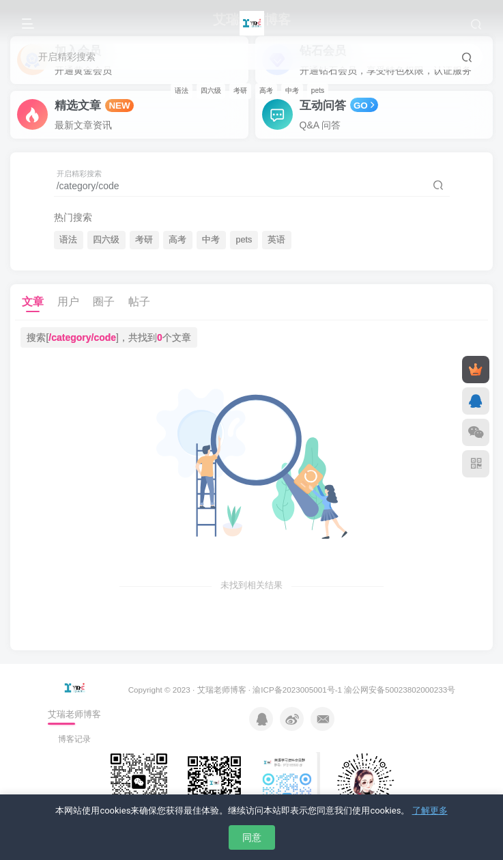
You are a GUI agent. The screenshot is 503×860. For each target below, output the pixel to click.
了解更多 (430, 810)
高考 (266, 90)
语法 (181, 90)
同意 (251, 837)
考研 (240, 90)
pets (317, 90)
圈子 (104, 301)
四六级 (211, 90)
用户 (68, 301)
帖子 (139, 301)
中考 (292, 90)
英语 (276, 240)
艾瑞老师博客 (221, 689)
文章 (33, 301)
